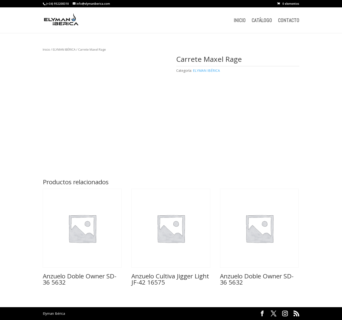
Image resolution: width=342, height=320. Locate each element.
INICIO (240, 21)
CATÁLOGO (262, 21)
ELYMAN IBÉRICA (64, 49)
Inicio (46, 49)
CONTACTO (288, 21)
